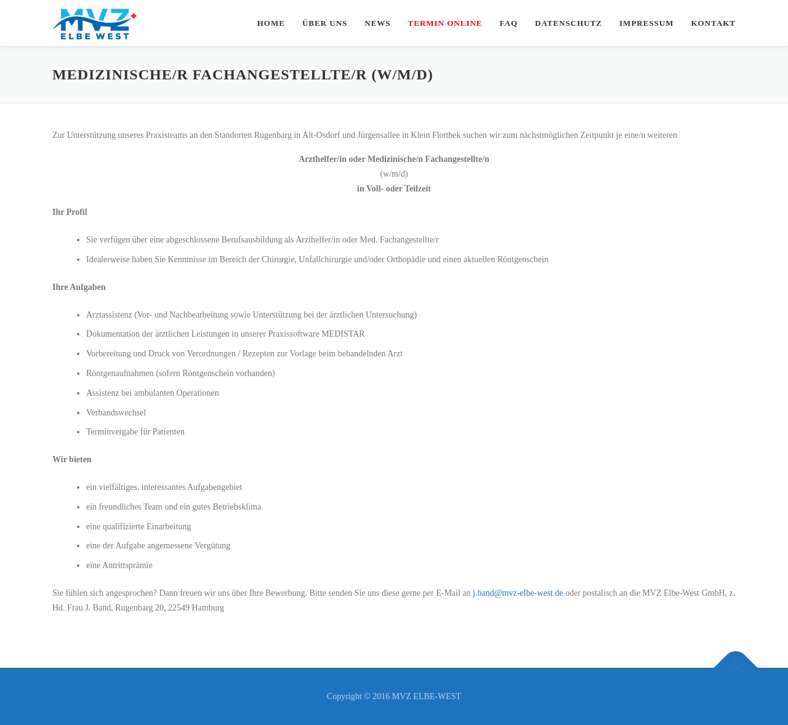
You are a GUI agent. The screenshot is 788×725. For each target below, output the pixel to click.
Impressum (646, 23)
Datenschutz (568, 23)
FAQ (509, 23)
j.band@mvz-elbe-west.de (518, 593)
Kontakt (713, 23)
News (377, 23)
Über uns (324, 23)
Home (271, 23)
